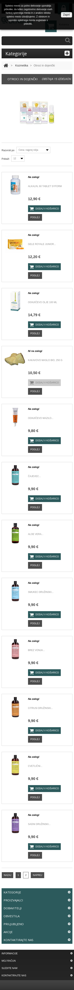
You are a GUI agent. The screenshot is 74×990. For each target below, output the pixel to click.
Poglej (35, 217)
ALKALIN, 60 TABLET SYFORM (45, 186)
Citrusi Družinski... (40, 708)
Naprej (37, 875)
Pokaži (5, 158)
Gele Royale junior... (42, 244)
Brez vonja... (36, 650)
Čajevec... (34, 476)
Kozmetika (21, 65)
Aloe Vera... (35, 534)
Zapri (66, 14)
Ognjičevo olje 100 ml (42, 302)
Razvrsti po (8, 150)
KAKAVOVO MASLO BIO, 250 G (45, 360)
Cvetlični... (35, 766)
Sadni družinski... (39, 824)
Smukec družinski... (40, 592)
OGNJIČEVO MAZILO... (40, 418)
